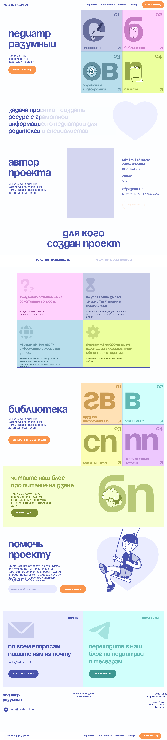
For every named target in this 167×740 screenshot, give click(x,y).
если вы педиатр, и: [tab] (53, 259)
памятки (122, 5)
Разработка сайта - (156, 704)
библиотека (108, 5)
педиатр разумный (15, 5)
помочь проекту (153, 5)
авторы (135, 5)
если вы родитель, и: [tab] (114, 259)
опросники (92, 5)
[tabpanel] (83, 325)
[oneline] (32, 589)
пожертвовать (72, 589)
